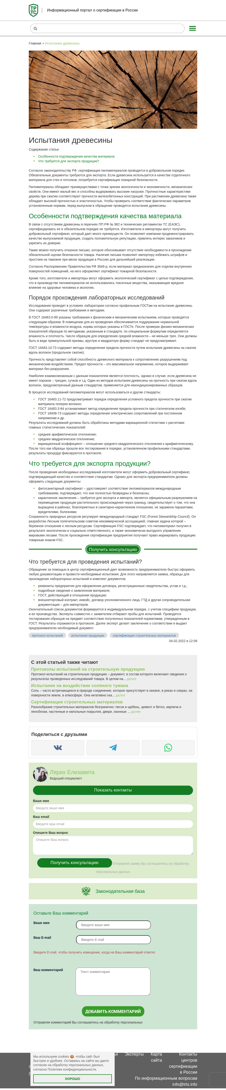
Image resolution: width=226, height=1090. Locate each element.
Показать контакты (113, 790)
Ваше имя (41, 801)
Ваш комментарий (48, 970)
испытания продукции (87, 635)
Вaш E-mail (42, 937)
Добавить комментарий (113, 1011)
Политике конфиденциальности (72, 1069)
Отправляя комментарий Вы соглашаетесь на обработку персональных (87, 1022)
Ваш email (41, 817)
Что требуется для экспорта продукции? (68, 161)
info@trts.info (184, 1084)
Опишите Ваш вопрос (50, 833)
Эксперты (134, 1054)
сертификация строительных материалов (144, 635)
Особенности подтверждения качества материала (76, 156)
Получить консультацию (113, 549)
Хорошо (72, 1079)
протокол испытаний (47, 635)
